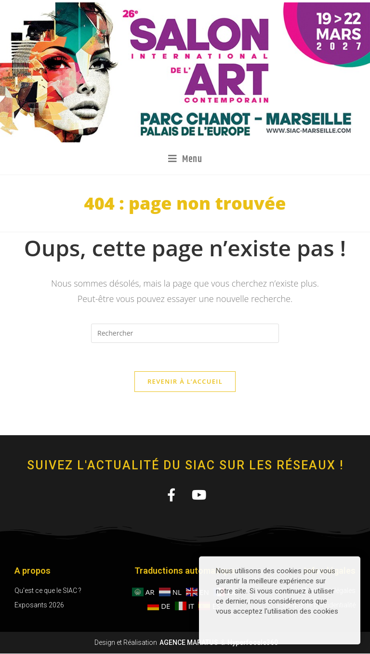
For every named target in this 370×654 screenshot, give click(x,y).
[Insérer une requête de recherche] (185, 333)
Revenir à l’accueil (185, 381)
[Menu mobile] (185, 159)
